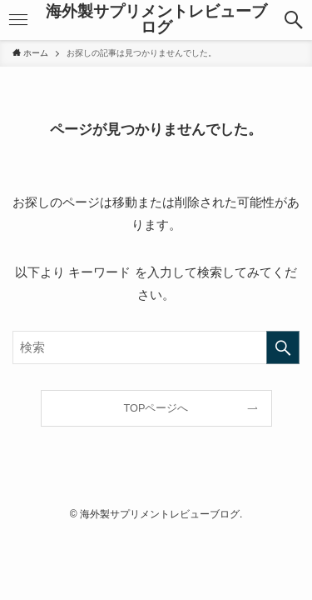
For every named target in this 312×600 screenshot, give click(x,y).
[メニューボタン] (18, 20)
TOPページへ (156, 408)
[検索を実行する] (283, 347)
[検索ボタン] (294, 20)
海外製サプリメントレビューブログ (156, 20)
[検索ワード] (156, 347)
